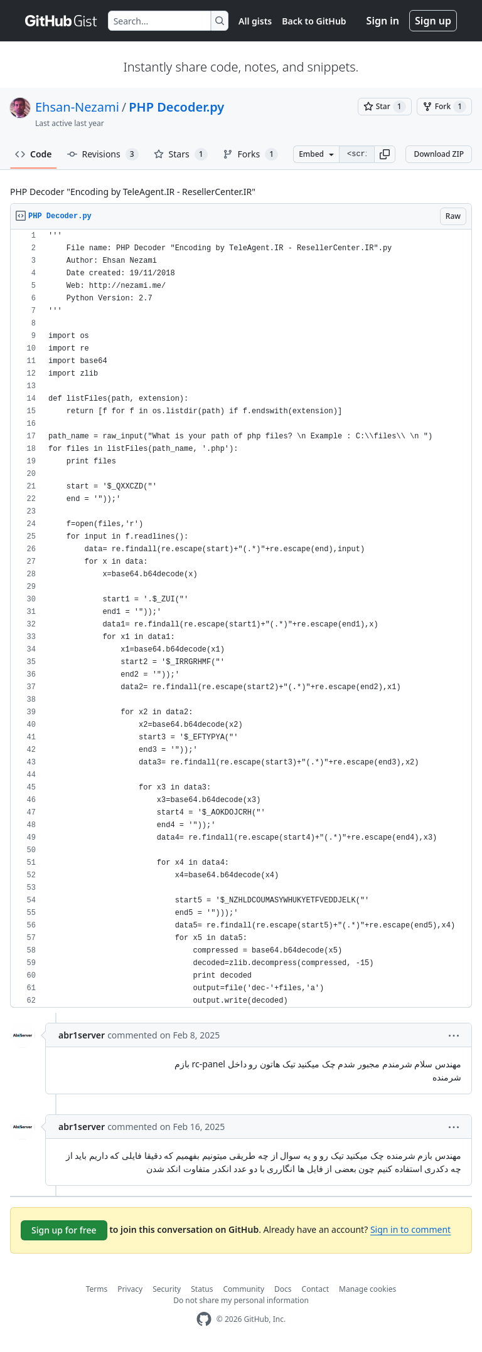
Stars (181, 154)
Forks (251, 154)
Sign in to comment (410, 1229)
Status (202, 1289)
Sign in (383, 21)
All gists (255, 21)
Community (243, 1289)
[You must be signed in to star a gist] (385, 106)
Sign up (433, 21)
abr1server (81, 1035)
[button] (384, 154)
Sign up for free (64, 1230)
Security (167, 1289)
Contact (315, 1289)
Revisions (103, 154)
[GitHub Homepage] (204, 1319)
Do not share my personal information (241, 1300)
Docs (283, 1289)
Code (33, 154)
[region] (241, 619)
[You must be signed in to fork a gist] (444, 106)
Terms (97, 1289)
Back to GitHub (314, 21)
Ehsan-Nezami (77, 106)
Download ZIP (439, 154)
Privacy (129, 1289)
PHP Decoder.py (176, 106)
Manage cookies (367, 1289)
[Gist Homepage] (61, 20)
